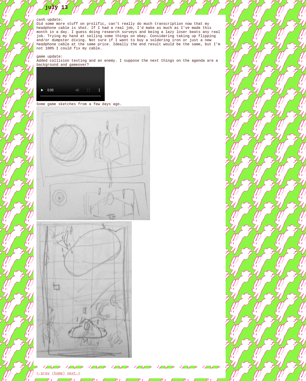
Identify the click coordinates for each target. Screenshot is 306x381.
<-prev (43, 373)
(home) (58, 373)
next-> (73, 373)
